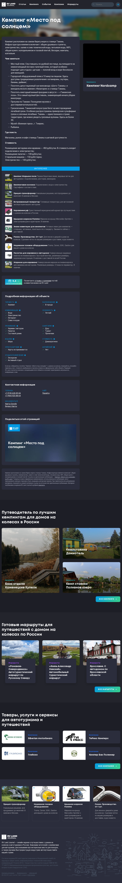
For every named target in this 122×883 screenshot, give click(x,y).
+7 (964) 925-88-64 (13, 396)
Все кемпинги (108, 599)
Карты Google (11, 404)
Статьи (22, 4)
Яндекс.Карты (11, 406)
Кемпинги (34, 4)
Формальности (22, 873)
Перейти (46, 393)
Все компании (107, 766)
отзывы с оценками (43, 281)
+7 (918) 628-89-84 (13, 393)
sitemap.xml (33, 873)
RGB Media (31, 875)
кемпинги (42, 485)
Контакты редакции (8, 873)
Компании (59, 4)
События (46, 4)
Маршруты (72, 4)
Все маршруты (107, 689)
